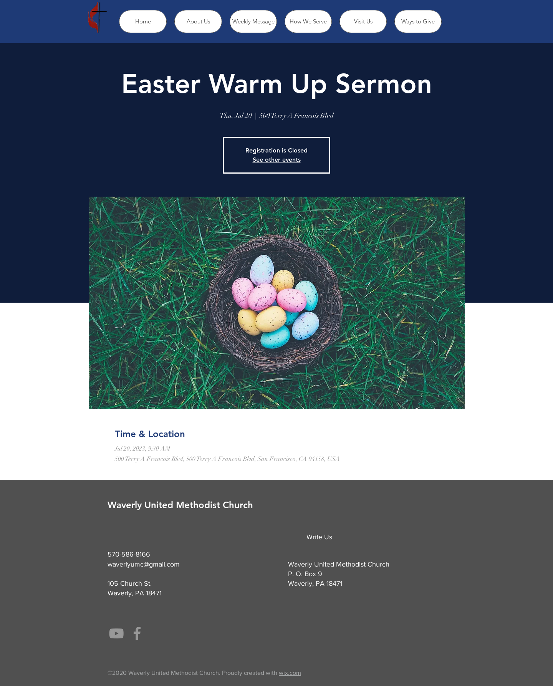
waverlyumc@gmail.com (144, 564)
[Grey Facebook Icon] (137, 633)
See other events (277, 159)
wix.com (290, 672)
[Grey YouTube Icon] (116, 633)
